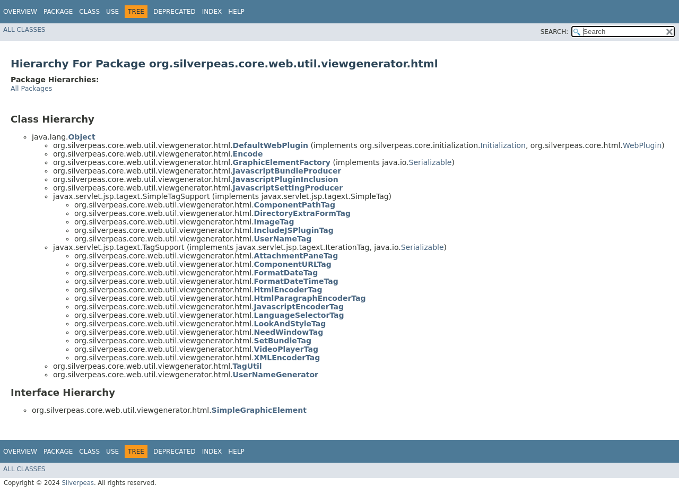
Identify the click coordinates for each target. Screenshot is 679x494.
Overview (20, 11)
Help (236, 11)
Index (212, 11)
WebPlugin (642, 145)
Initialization (503, 145)
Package (58, 11)
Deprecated (174, 11)
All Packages (31, 88)
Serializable (430, 162)
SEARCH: (555, 32)
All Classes (24, 29)
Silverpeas (78, 483)
